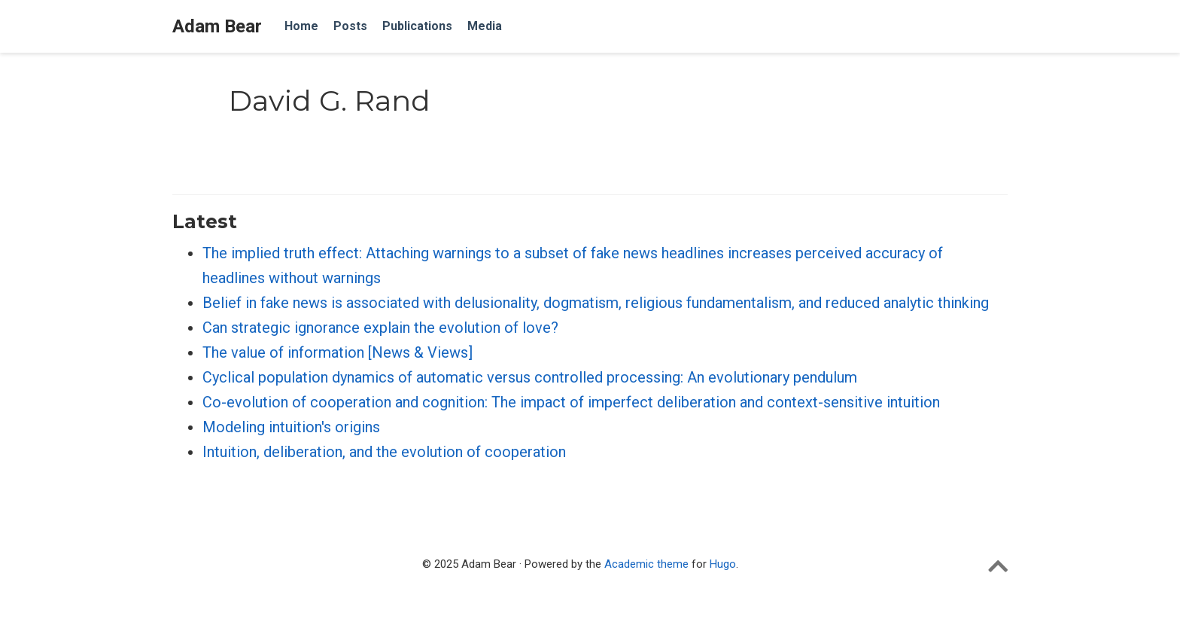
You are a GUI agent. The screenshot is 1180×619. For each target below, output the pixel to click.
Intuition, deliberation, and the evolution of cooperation (384, 452)
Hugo (723, 564)
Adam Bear (217, 26)
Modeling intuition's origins (291, 427)
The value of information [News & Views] (337, 352)
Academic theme (646, 564)
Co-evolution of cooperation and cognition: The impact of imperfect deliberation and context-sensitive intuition (571, 402)
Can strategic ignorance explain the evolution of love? (380, 328)
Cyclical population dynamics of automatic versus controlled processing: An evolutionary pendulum (529, 377)
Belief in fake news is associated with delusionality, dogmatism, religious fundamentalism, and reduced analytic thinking (595, 303)
